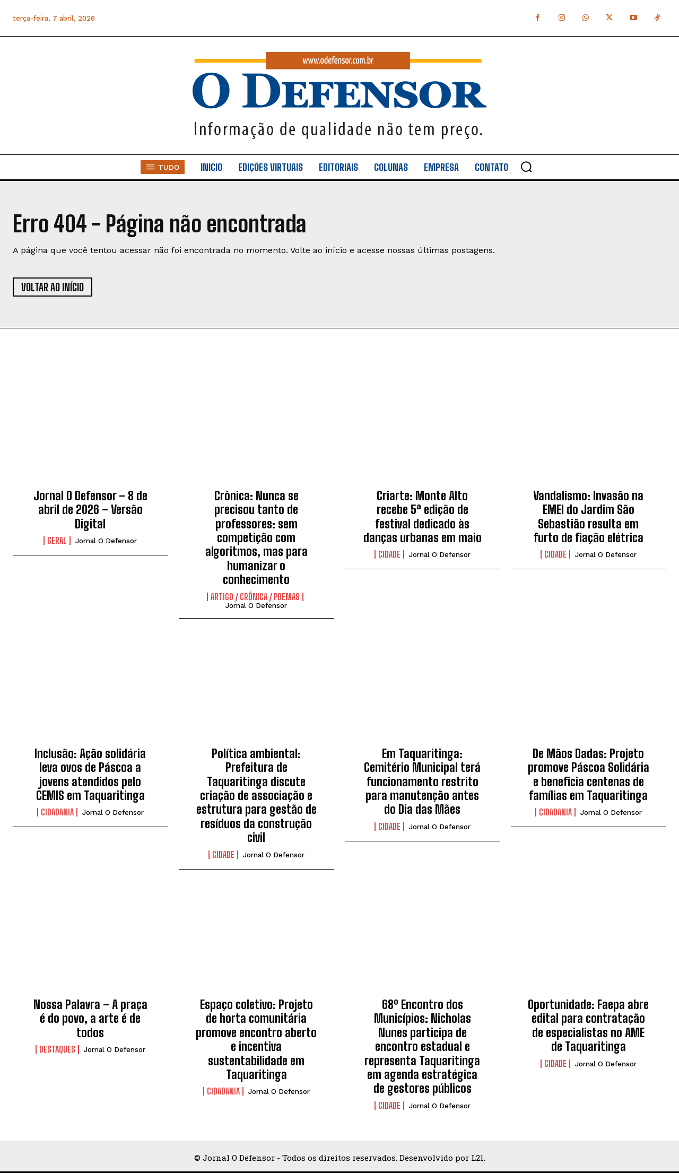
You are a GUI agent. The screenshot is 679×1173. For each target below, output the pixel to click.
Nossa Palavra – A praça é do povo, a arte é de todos (90, 1018)
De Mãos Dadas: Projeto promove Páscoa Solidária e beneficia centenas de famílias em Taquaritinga (588, 774)
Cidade (389, 554)
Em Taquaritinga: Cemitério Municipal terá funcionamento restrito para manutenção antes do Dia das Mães (422, 781)
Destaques (57, 1049)
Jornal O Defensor (106, 541)
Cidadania (57, 812)
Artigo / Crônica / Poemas (255, 597)
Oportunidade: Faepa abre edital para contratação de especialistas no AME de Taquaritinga (588, 1025)
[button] (526, 166)
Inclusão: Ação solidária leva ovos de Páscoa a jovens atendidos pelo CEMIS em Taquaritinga (90, 774)
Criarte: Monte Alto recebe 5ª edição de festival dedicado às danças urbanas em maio (422, 517)
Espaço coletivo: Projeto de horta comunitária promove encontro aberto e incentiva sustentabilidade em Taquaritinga (256, 1039)
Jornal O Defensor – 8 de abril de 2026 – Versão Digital (90, 510)
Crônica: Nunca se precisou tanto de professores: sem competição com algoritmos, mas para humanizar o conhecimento (256, 538)
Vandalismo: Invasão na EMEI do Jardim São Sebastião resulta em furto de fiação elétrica (588, 517)
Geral (57, 540)
